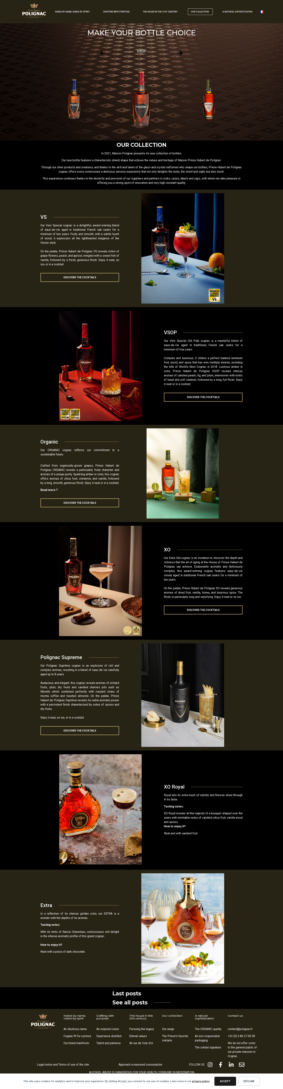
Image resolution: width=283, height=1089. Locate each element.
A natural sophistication (204, 1017)
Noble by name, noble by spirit (75, 1017)
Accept (225, 1081)
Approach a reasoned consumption (140, 1064)
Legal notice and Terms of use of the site (63, 1064)
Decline (249, 1081)
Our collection (172, 1015)
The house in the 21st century (141, 1017)
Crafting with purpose (105, 1017)
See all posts (130, 1002)
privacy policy (201, 1081)
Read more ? (49, 490)
